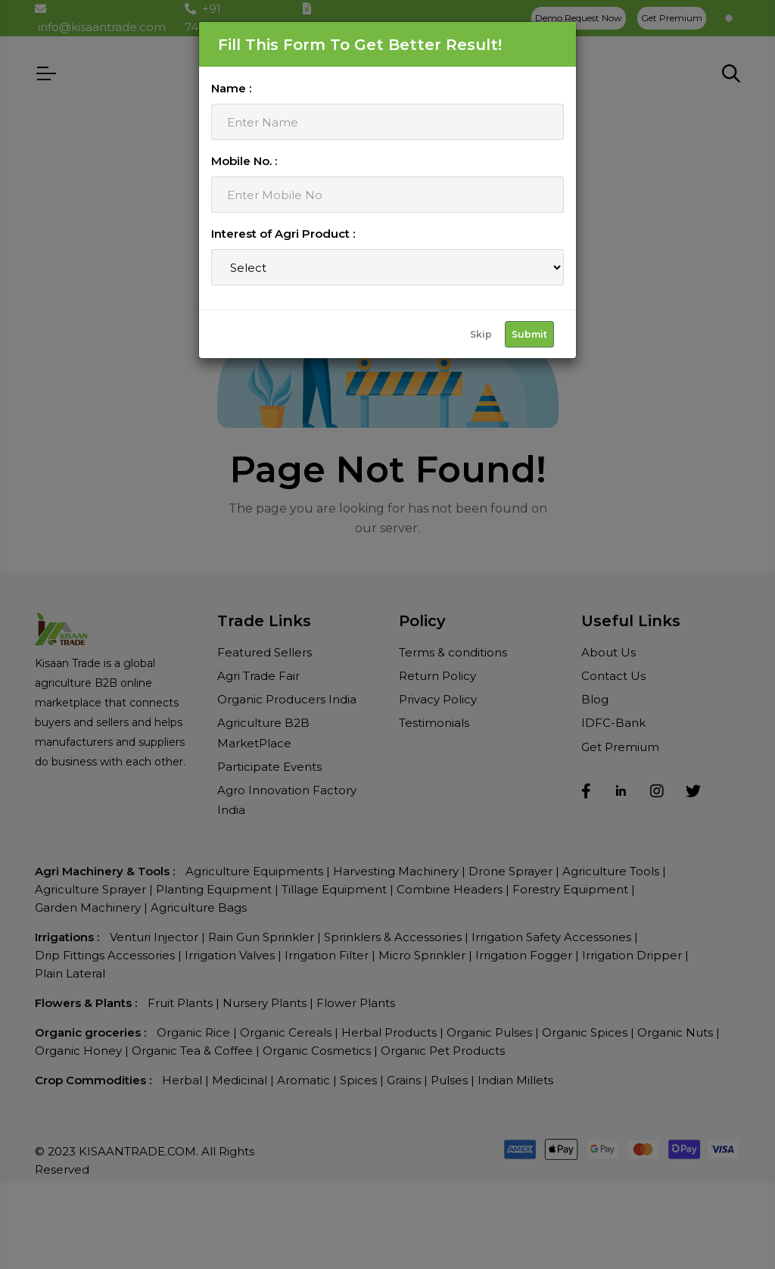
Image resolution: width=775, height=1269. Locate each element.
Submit (529, 334)
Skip (481, 334)
